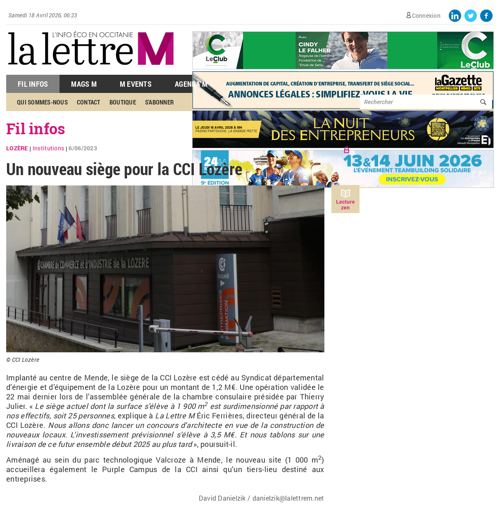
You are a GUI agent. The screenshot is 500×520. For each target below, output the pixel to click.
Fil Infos (33, 84)
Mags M (84, 84)
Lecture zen (345, 205)
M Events (136, 84)
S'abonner (159, 102)
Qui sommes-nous (42, 102)
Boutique (123, 102)
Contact (88, 102)
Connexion (426, 15)
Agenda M (191, 84)
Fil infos (35, 128)
